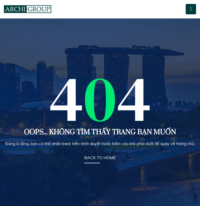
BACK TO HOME (100, 157)
